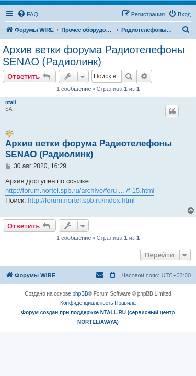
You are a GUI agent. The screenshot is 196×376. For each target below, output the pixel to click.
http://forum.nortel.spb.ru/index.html (81, 200)
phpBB (80, 294)
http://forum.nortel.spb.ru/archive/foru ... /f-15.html (79, 190)
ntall (10, 102)
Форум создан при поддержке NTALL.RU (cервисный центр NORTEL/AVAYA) (98, 317)
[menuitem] (27, 14)
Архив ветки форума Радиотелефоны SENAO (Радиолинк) (94, 55)
